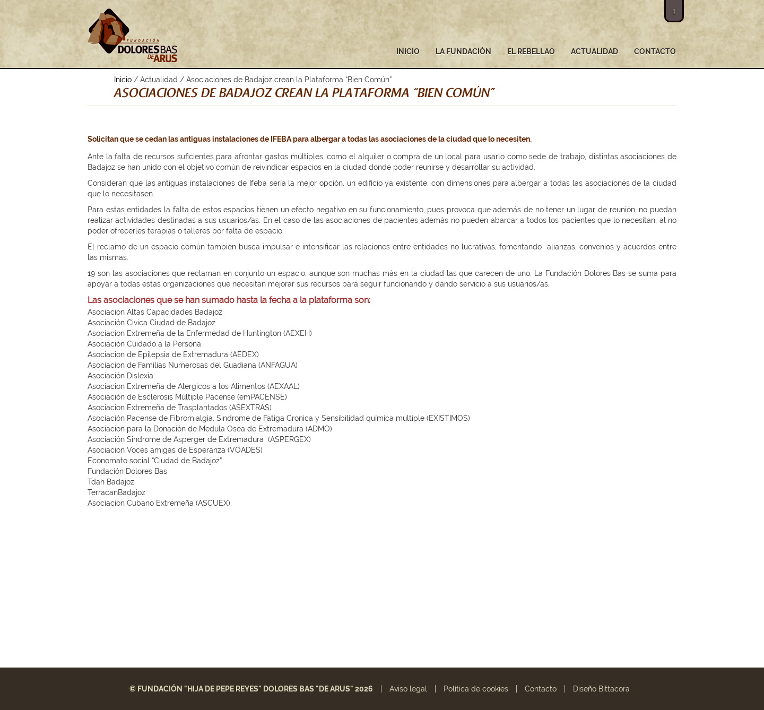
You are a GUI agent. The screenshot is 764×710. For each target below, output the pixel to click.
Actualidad (594, 51)
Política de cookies (476, 689)
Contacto (655, 51)
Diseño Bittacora (601, 689)
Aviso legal (408, 689)
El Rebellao (531, 51)
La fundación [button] (463, 51)
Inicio (408, 51)
